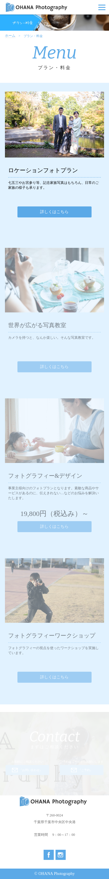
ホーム (10, 36)
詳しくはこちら (54, 212)
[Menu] (101, 7)
